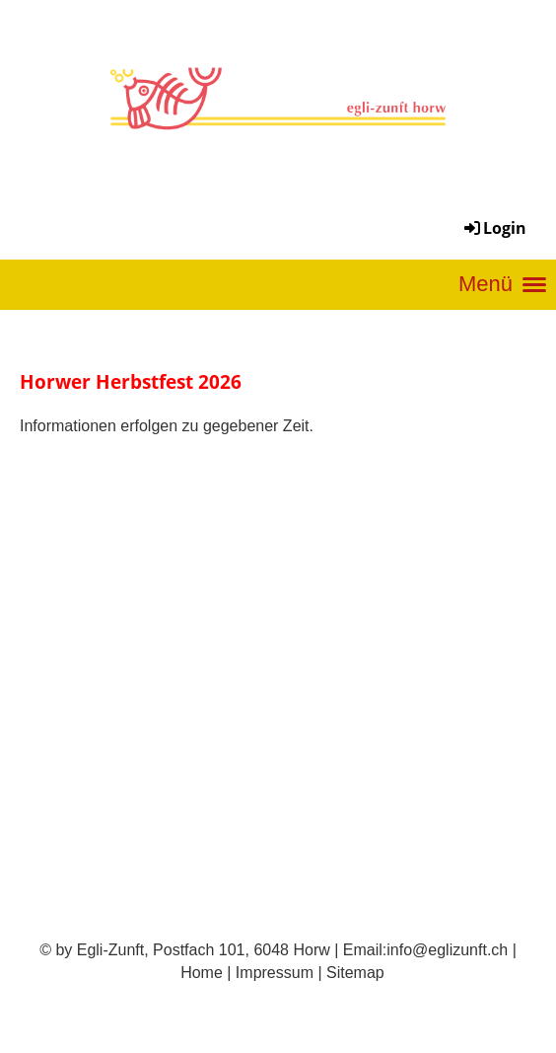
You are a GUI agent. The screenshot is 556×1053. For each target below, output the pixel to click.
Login (493, 228)
